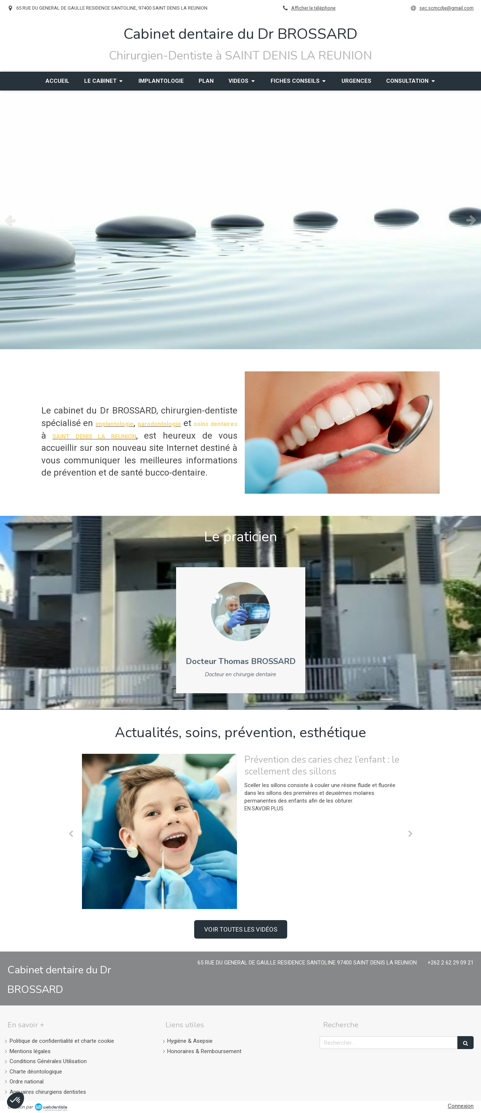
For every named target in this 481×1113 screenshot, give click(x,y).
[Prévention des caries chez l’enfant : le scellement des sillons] (159, 831)
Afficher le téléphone (313, 8)
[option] (240, 220)
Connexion (461, 1106)
